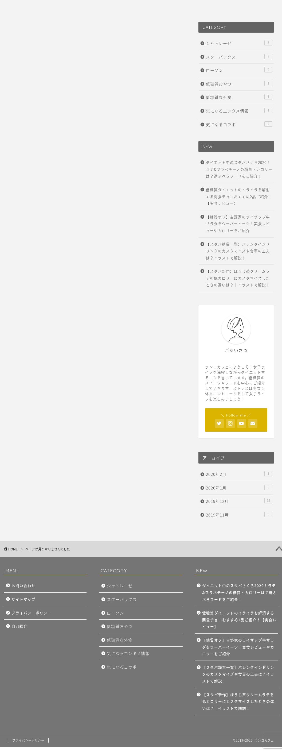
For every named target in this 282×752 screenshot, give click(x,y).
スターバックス (47, 269)
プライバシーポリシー (31, 612)
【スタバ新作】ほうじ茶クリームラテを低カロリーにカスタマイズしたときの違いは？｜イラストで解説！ (238, 277)
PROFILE (77, 7)
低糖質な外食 (44, 294)
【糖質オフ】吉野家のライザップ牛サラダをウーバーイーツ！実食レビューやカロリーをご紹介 (238, 223)
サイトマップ (23, 599)
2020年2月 (239, 474)
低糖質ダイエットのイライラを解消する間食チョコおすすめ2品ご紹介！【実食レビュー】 (239, 196)
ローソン (39, 277)
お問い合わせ (23, 585)
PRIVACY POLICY (149, 7)
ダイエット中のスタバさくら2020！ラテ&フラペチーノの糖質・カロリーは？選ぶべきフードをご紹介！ (239, 169)
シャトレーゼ (44, 260)
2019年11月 (239, 515)
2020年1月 (239, 488)
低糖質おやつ (44, 286)
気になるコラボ (47, 312)
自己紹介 (19, 626)
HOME (18, 7)
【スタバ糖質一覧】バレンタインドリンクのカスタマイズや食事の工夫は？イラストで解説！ (238, 250)
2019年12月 (239, 501)
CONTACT (109, 7)
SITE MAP (46, 7)
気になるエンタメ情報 (54, 303)
